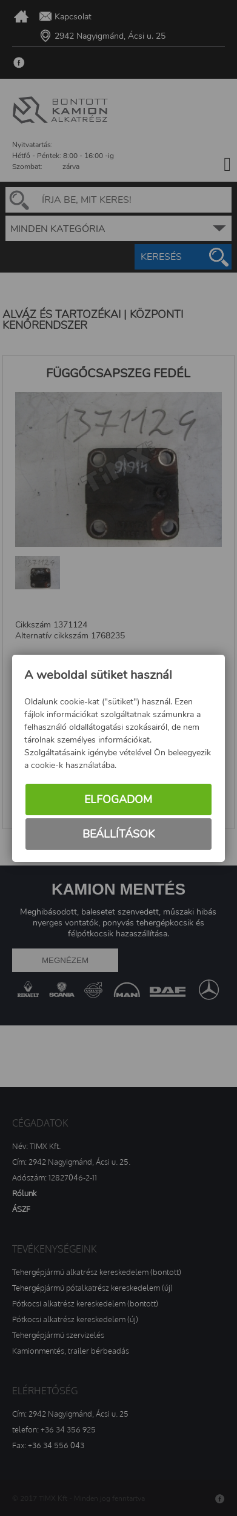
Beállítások (118, 834)
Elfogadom (118, 799)
